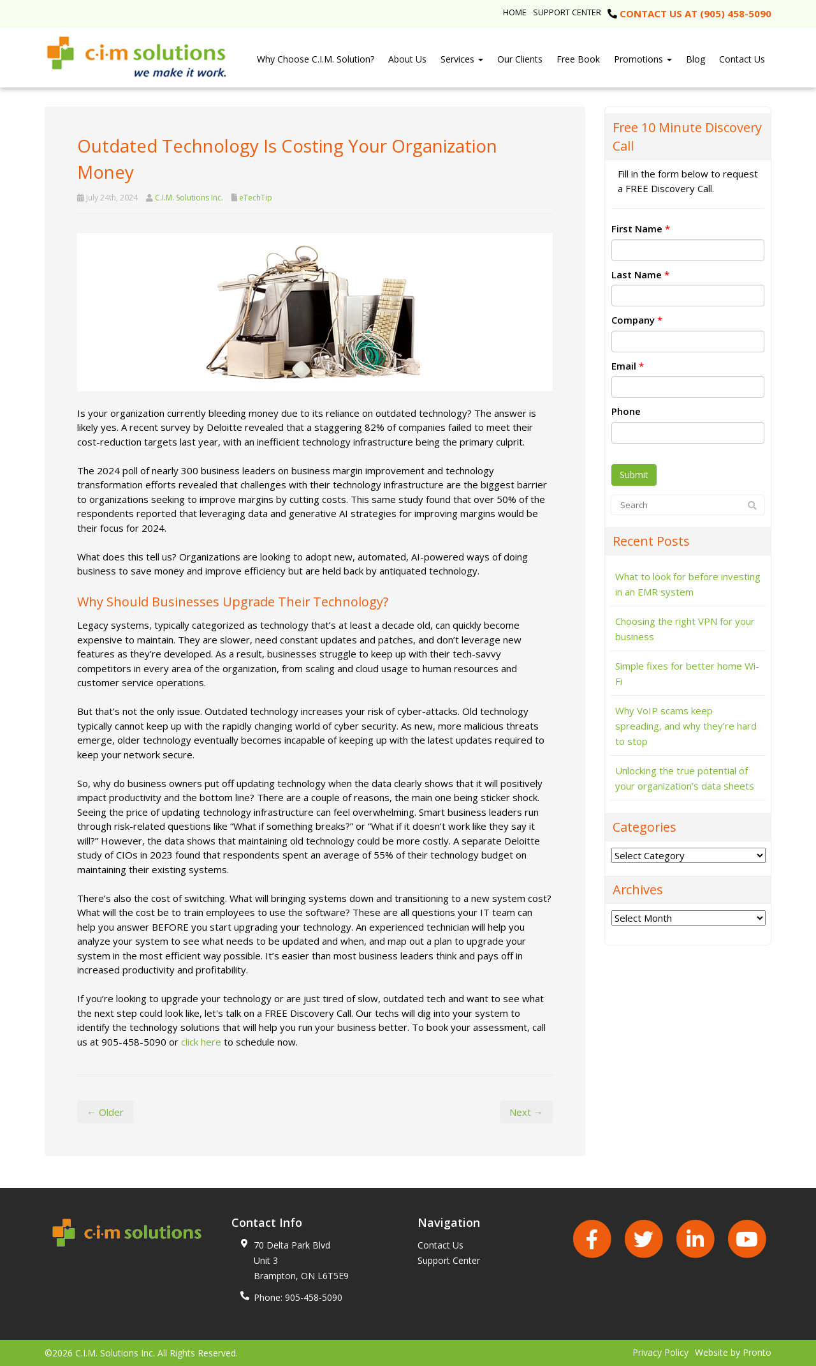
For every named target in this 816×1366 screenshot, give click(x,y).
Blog (695, 59)
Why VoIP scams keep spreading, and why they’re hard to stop (686, 725)
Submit (634, 475)
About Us (407, 59)
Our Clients (520, 59)
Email (627, 365)
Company (636, 319)
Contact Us (742, 59)
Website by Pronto (733, 1352)
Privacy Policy (660, 1352)
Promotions (643, 59)
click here (201, 1041)
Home (515, 12)
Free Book (578, 59)
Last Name (640, 274)
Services (462, 59)
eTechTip (255, 197)
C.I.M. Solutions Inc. (189, 197)
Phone (626, 411)
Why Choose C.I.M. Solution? (315, 59)
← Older (105, 1112)
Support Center (567, 12)
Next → (526, 1112)
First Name (640, 228)
